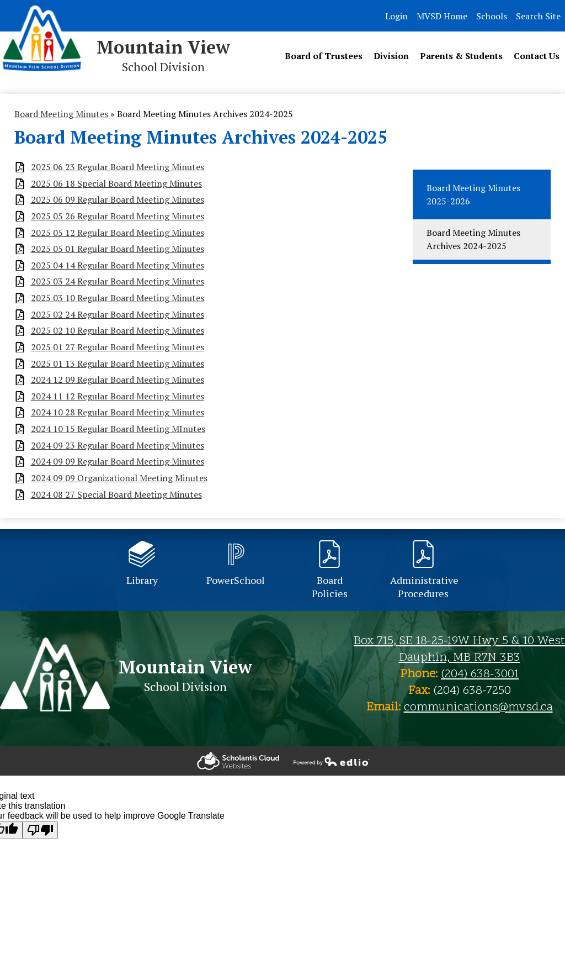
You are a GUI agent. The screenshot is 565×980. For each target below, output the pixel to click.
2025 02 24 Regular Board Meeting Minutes (117, 314)
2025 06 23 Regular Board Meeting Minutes (117, 167)
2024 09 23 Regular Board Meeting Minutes (117, 445)
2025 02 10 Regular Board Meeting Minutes (117, 330)
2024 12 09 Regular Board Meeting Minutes (117, 380)
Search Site (538, 16)
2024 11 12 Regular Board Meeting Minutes (117, 396)
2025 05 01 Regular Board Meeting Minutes (117, 249)
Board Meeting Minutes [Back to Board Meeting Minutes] (61, 114)
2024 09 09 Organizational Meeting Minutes (119, 478)
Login (396, 16)
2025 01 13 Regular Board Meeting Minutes (117, 364)
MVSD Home (442, 16)
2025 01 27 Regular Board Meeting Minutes (117, 347)
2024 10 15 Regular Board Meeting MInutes (118, 429)
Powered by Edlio (238, 761)
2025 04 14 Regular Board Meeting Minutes (117, 265)
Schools (491, 16)
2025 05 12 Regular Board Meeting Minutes (117, 233)
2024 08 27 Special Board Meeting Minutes (116, 494)
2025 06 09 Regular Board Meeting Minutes (117, 199)
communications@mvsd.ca (478, 707)
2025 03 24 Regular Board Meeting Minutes (117, 281)
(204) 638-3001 (480, 674)
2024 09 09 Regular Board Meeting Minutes (117, 461)
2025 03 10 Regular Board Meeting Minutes (117, 298)
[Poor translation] (40, 830)
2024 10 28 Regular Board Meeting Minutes (117, 412)
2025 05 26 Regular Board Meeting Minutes (117, 216)
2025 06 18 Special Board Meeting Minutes (116, 183)
